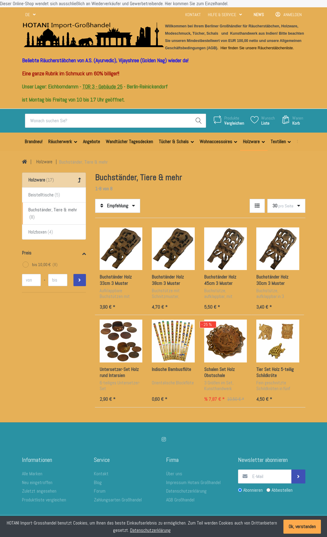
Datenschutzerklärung (150, 530)
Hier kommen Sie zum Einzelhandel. (196, 3)
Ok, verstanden (302, 526)
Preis (26, 253)
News (259, 14)
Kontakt (193, 14)
